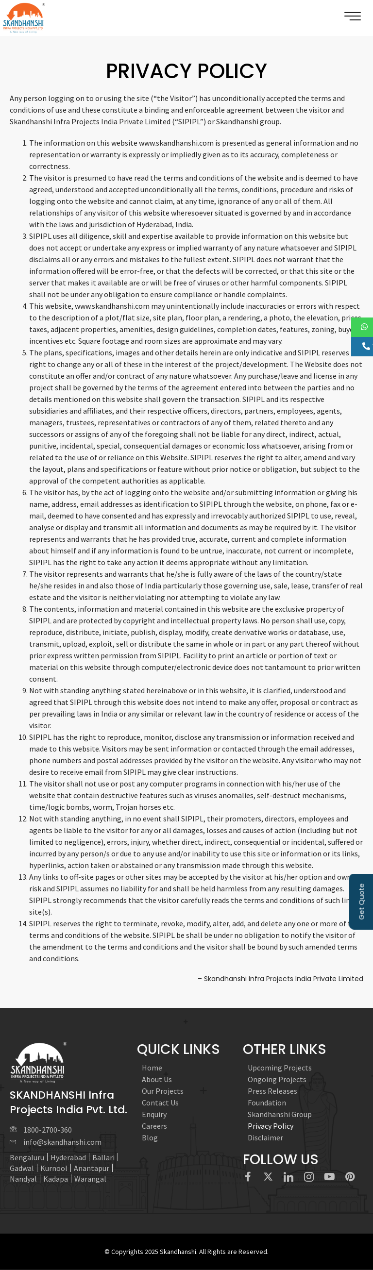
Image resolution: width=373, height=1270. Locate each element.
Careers (154, 1126)
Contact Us (160, 1102)
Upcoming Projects (280, 1067)
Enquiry (154, 1114)
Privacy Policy (270, 1126)
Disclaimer (265, 1137)
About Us (157, 1079)
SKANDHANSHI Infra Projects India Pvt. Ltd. (68, 1102)
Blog (150, 1137)
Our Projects (163, 1091)
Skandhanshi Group (280, 1114)
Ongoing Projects (277, 1079)
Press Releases (272, 1091)
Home (152, 1067)
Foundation (267, 1102)
